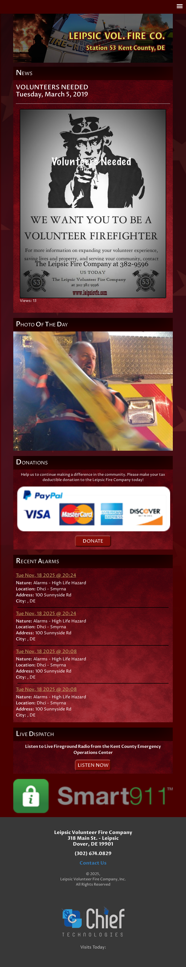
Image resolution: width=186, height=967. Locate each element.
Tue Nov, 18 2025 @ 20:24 (46, 575)
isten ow (93, 765)
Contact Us (93, 863)
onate (93, 541)
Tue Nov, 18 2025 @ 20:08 (46, 651)
